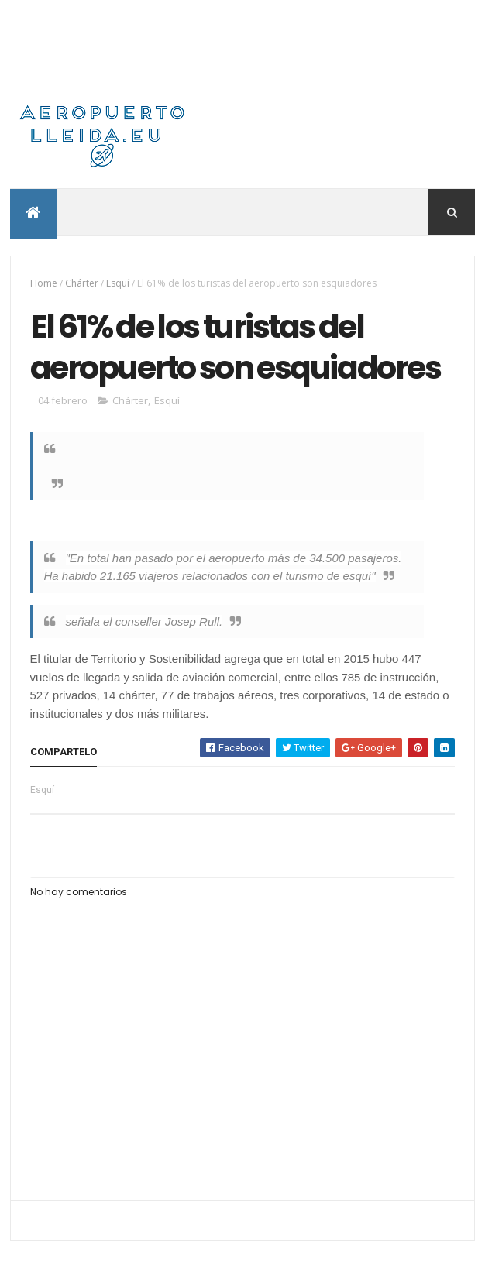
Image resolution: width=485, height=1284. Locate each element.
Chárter (81, 283)
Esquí (117, 283)
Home (43, 283)
